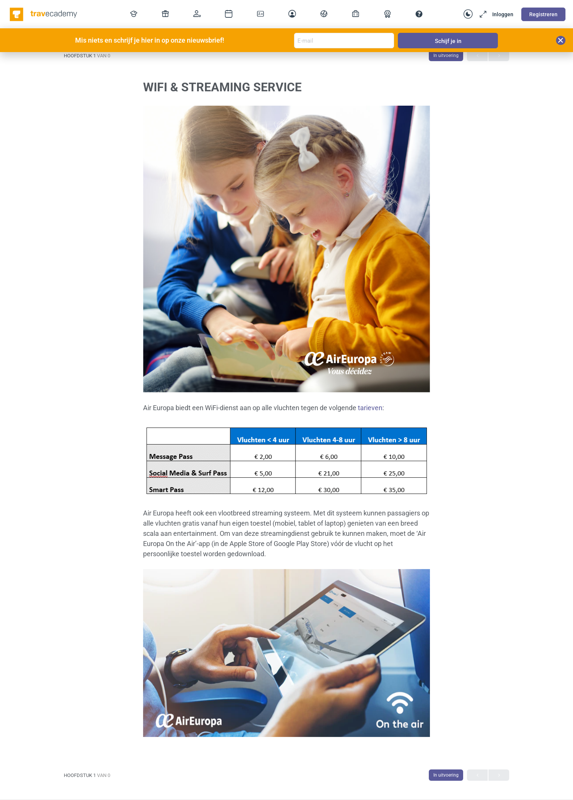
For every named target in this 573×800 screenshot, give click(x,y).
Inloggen (502, 14)
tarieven (370, 408)
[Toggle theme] (468, 14)
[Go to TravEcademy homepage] (44, 13)
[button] (560, 40)
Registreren (543, 14)
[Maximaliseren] (482, 14)
